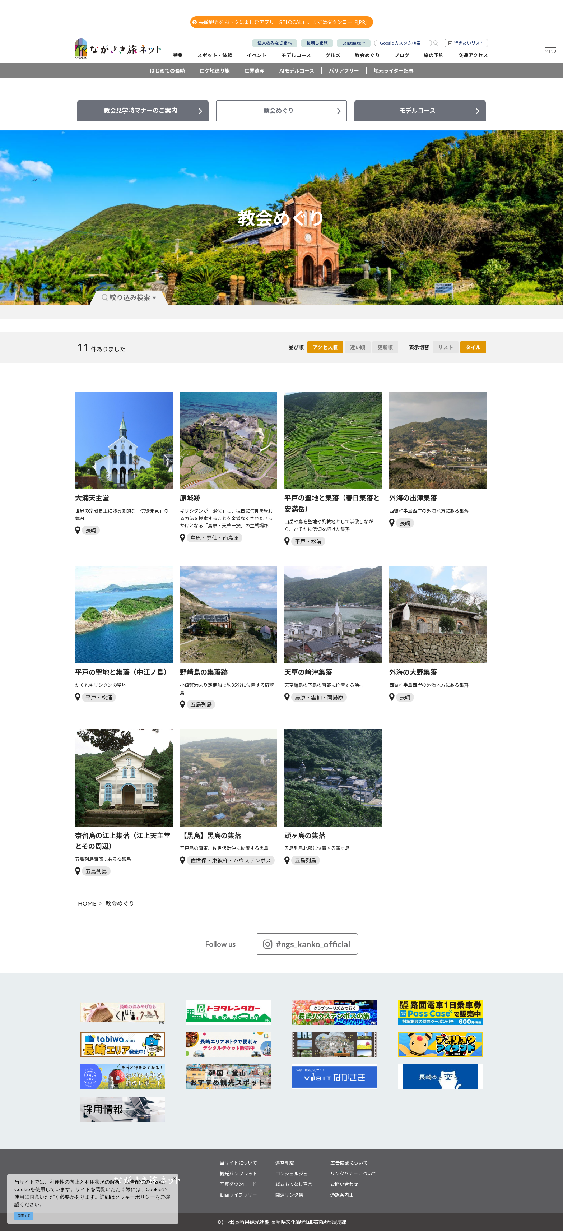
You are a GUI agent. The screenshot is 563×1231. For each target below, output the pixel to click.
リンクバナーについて (353, 1173)
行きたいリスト (469, 43)
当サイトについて (238, 1163)
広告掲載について (349, 1163)
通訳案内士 (342, 1195)
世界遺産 (255, 71)
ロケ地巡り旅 (215, 71)
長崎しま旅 (317, 43)
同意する (24, 1216)
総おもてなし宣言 (293, 1184)
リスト (445, 347)
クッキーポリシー (135, 1197)
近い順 (357, 347)
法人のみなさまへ (274, 43)
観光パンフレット (238, 1173)
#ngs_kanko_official (306, 944)
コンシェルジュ (291, 1173)
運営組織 (284, 1163)
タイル (473, 347)
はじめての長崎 (167, 71)
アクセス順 (325, 347)
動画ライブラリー (238, 1195)
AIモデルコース (296, 71)
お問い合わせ (344, 1184)
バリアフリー (344, 71)
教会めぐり (120, 903)
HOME (87, 903)
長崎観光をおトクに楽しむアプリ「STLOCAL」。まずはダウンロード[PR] (279, 22)
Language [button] (351, 43)
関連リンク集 (289, 1195)
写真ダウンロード (238, 1184)
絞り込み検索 (129, 297)
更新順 (385, 347)
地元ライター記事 (394, 71)
